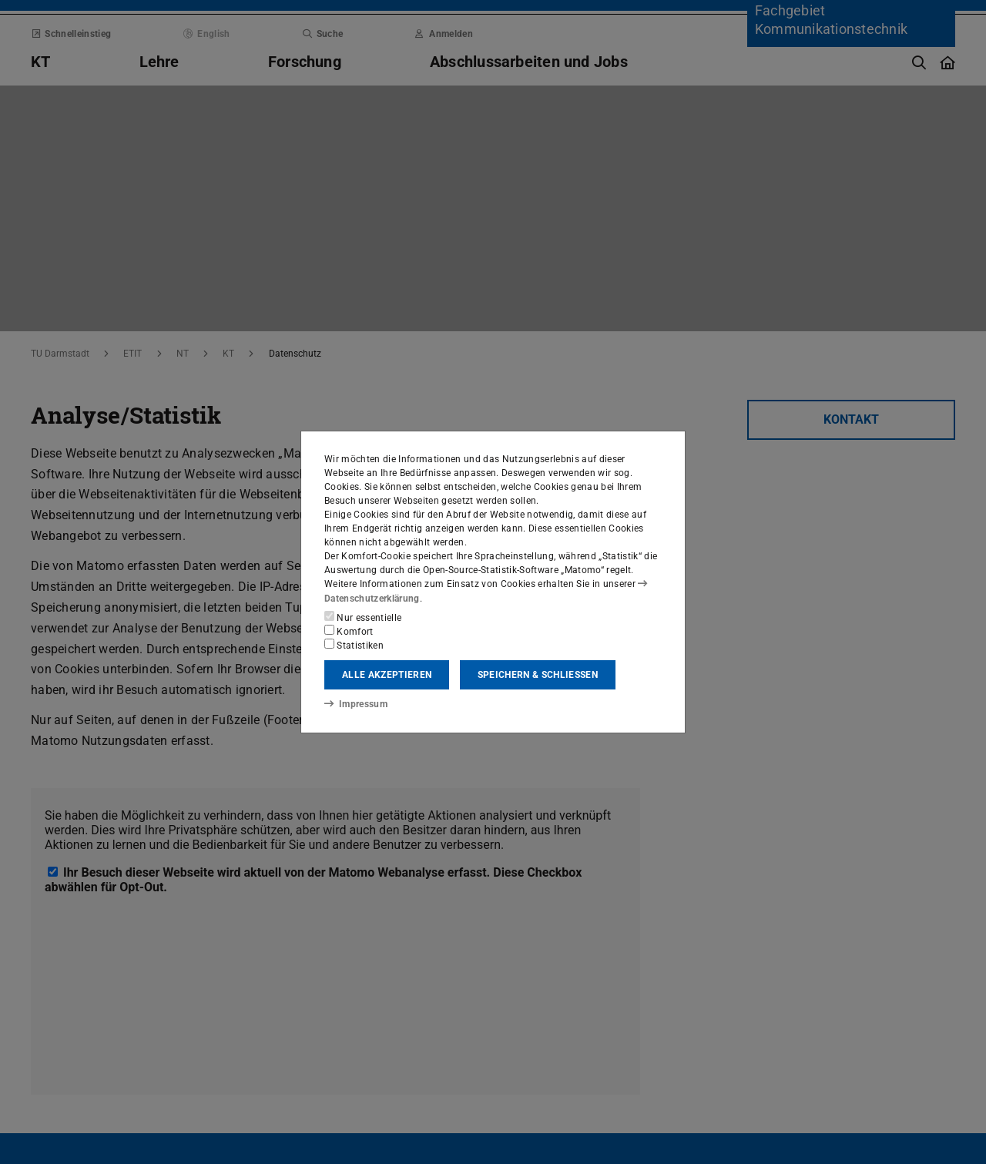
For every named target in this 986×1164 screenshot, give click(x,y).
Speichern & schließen (538, 674)
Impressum (355, 704)
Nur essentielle (362, 617)
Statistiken (354, 645)
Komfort (349, 631)
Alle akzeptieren (386, 674)
